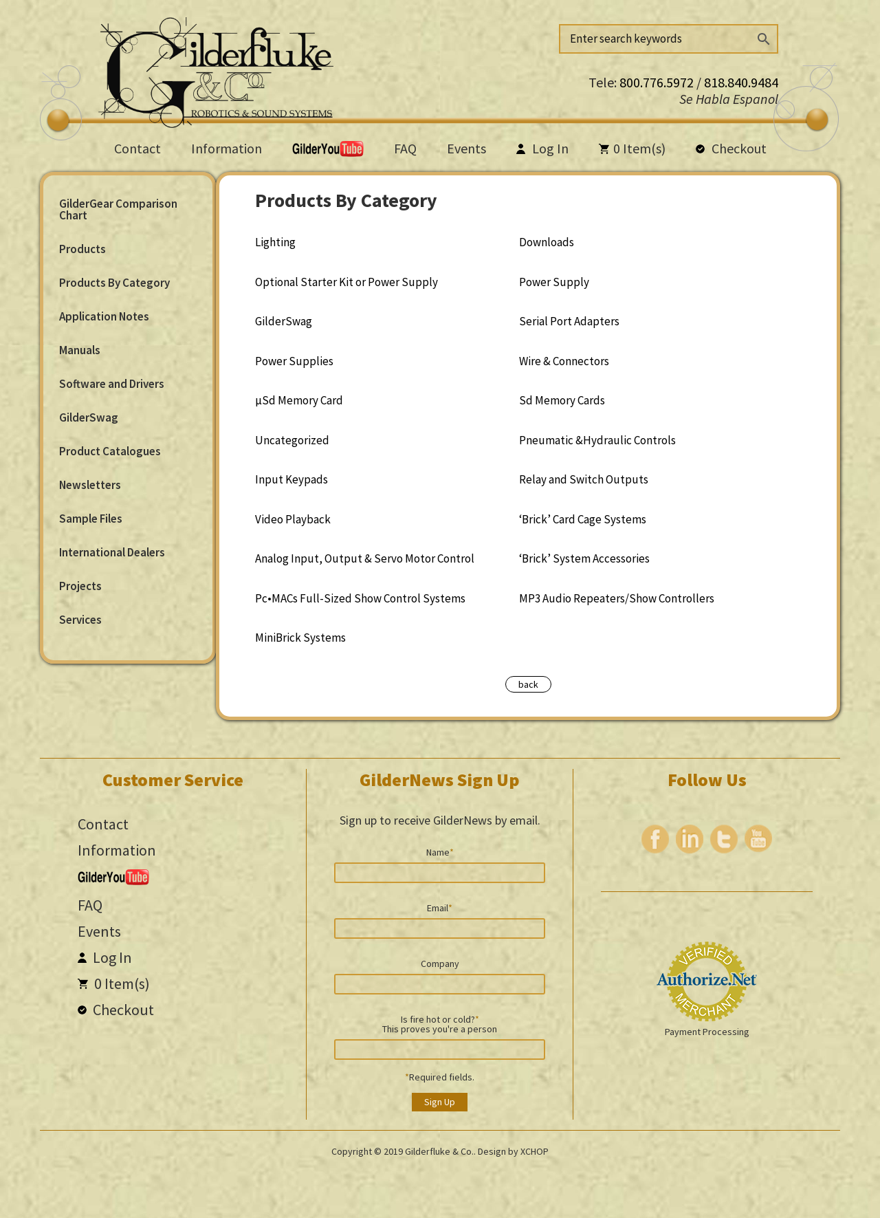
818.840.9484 (741, 82)
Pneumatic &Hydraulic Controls (597, 440)
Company (440, 962)
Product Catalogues (110, 451)
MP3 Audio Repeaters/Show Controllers (616, 598)
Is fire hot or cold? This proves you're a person (439, 1023)
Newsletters (90, 484)
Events (466, 148)
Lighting (275, 242)
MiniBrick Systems (300, 637)
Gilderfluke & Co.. (440, 1151)
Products (82, 249)
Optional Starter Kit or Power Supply (346, 282)
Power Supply (554, 282)
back (528, 684)
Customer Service (172, 779)
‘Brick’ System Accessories (584, 558)
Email (439, 907)
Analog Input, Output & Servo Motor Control (364, 558)
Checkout (731, 148)
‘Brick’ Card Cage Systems (582, 519)
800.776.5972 (657, 82)
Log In (542, 148)
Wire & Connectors (564, 361)
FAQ (405, 148)
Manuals (79, 350)
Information (226, 148)
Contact (137, 148)
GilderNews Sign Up (440, 779)
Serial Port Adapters (569, 321)
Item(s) (632, 148)
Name (440, 851)
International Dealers (112, 552)
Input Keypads (291, 479)
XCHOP (534, 1151)
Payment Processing (707, 1031)
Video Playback (293, 519)
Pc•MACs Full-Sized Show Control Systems (360, 598)
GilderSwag (88, 417)
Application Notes (104, 316)
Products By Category (114, 282)
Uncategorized (292, 440)
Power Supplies (294, 361)
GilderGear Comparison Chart (118, 209)
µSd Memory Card (299, 400)
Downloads (546, 242)
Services (80, 619)
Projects (80, 586)
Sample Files (90, 518)
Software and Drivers (111, 383)
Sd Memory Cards (562, 400)
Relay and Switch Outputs (583, 479)
